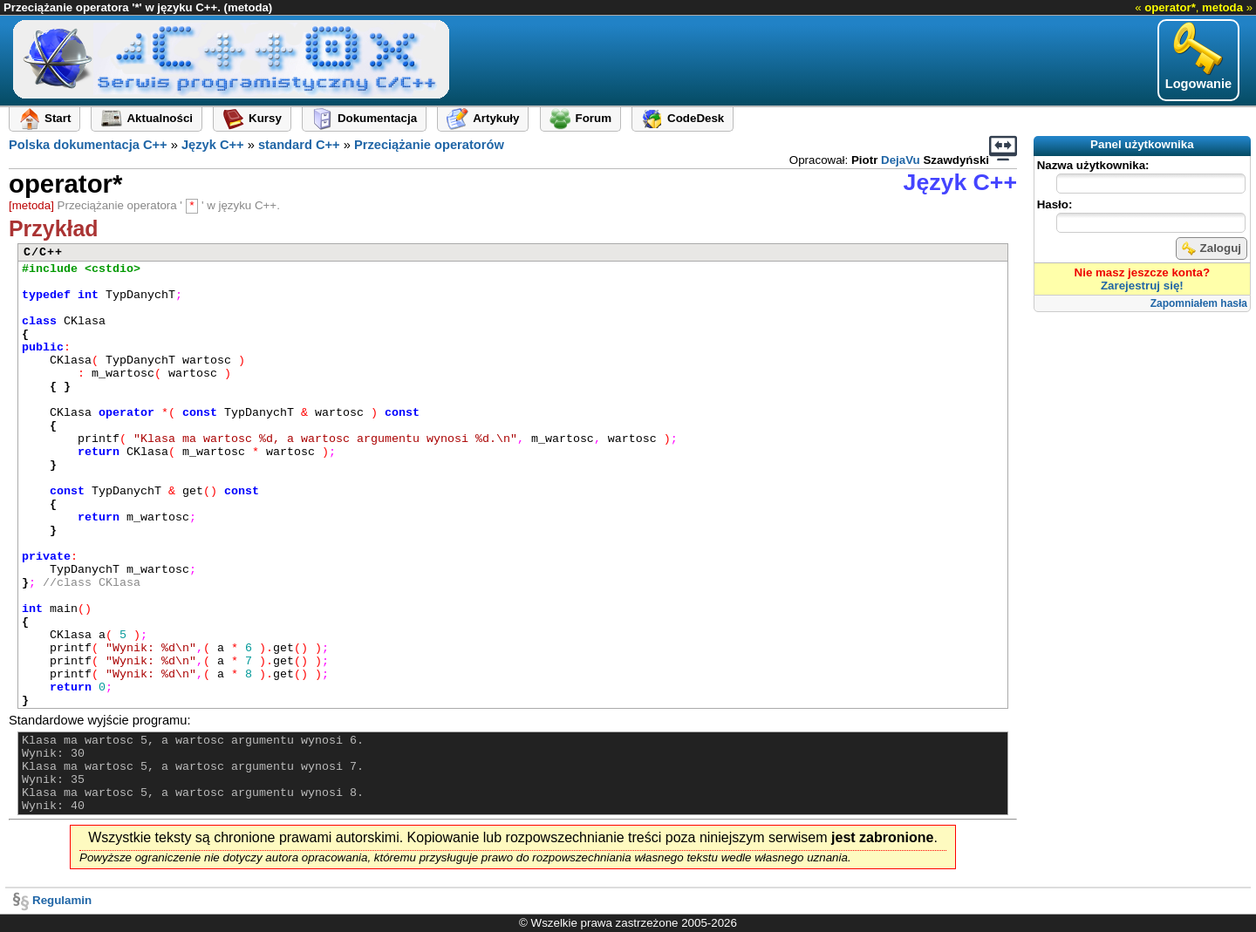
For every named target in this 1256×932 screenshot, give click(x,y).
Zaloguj (1211, 248)
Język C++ (212, 145)
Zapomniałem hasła (1198, 303)
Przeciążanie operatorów (429, 145)
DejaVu (900, 160)
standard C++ (299, 145)
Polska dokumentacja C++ (88, 145)
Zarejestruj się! (1142, 285)
